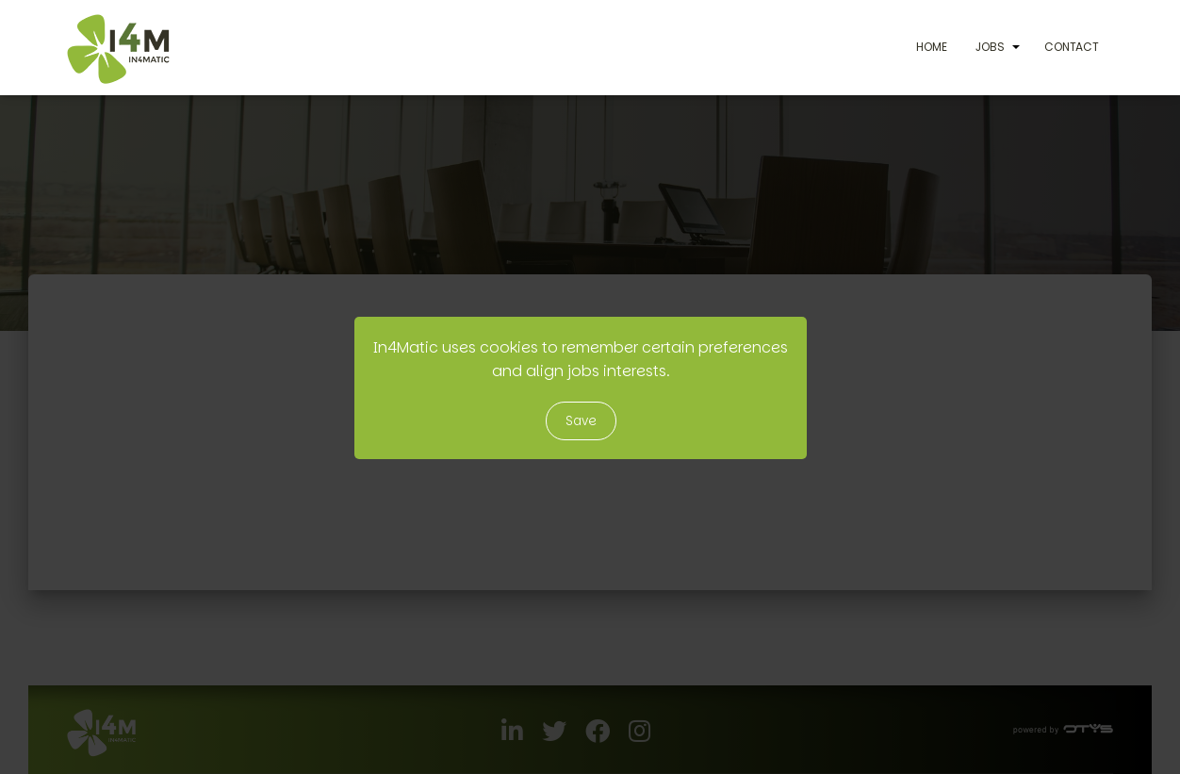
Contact (1071, 47)
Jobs (990, 47)
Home (931, 47)
